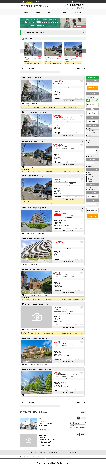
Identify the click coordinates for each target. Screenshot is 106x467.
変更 (96, 96)
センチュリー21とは (71, 452)
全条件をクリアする (92, 210)
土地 (88, 140)
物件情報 (38, 12)
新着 (88, 172)
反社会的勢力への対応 (53, 452)
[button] (84, 51)
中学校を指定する (91, 121)
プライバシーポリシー (43, 452)
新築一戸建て (91, 130)
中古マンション (92, 137)
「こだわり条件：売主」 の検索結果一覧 (33, 32)
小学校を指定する (91, 113)
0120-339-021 (44, 425)
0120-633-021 (44, 442)
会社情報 (65, 12)
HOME (23, 1)
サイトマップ (62, 452)
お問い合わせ (77, 1)
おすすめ (89, 178)
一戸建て (89, 128)
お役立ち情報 (51, 12)
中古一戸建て (91, 132)
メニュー (83, 1)
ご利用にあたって (33, 452)
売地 (89, 143)
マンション (89, 135)
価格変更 (89, 179)
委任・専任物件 (90, 189)
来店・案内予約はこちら (44, 430)
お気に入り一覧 (80, 68)
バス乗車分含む (90, 166)
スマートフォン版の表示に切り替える (53, 463)
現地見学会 (89, 181)
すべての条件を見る (91, 196)
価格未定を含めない (91, 156)
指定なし (89, 187)
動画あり (89, 174)
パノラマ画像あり (90, 176)
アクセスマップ (78, 423)
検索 (72, 1)
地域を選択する (90, 104)
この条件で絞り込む (92, 87)
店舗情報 (82, 418)
